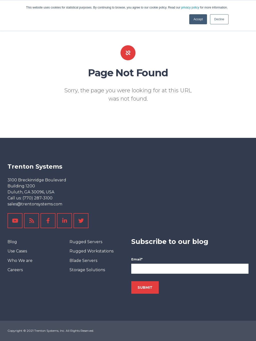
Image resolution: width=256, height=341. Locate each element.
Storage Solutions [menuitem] (87, 269)
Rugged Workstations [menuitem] (92, 251)
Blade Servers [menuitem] (83, 260)
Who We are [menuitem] (20, 260)
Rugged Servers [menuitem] (86, 241)
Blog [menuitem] (12, 241)
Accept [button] (198, 19)
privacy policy (190, 7)
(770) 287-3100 (37, 198)
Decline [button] (219, 19)
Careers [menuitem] (15, 269)
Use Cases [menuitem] (17, 251)
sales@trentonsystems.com (35, 204)
